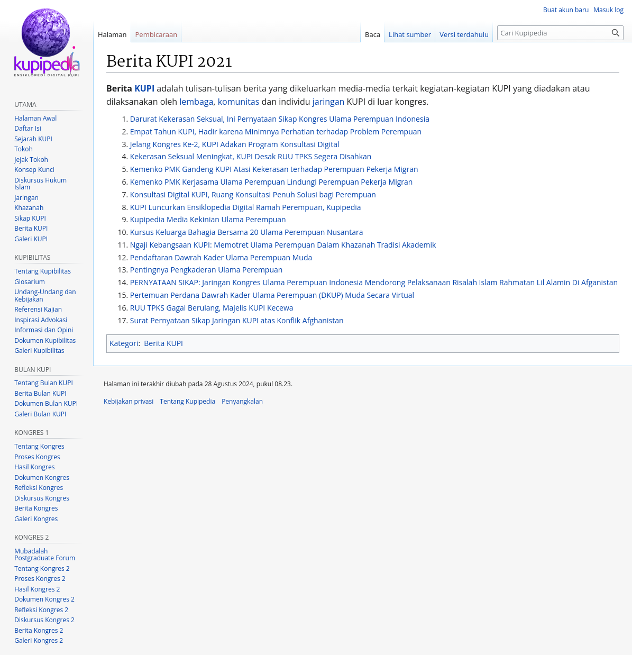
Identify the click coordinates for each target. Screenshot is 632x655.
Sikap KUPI (30, 218)
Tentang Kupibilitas (42, 271)
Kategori (123, 343)
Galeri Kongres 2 (38, 640)
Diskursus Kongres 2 (44, 619)
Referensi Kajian (38, 309)
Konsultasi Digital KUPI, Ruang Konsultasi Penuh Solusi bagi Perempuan (253, 194)
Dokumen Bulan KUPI (46, 403)
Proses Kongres (37, 456)
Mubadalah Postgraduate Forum (44, 555)
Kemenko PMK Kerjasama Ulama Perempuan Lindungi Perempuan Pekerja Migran (271, 182)
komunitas (239, 101)
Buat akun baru (566, 9)
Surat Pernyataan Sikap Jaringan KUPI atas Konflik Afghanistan (237, 320)
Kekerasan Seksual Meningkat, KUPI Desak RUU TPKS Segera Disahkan (251, 156)
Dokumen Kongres (41, 477)
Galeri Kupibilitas (39, 350)
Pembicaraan (156, 34)
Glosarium (29, 281)
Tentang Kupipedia (187, 401)
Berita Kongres (36, 508)
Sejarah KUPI (33, 138)
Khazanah (28, 207)
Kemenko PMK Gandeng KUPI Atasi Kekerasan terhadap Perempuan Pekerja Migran (274, 169)
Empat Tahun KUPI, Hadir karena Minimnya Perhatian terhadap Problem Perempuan (276, 131)
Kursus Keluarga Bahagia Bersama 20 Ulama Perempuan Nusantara (246, 232)
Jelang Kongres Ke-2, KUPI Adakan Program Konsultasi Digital (235, 144)
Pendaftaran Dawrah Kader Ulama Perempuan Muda (221, 257)
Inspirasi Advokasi (40, 319)
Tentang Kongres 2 (41, 568)
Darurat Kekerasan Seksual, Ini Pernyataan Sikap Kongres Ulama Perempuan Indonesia (279, 119)
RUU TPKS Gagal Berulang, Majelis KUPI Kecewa (212, 308)
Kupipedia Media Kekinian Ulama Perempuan (208, 219)
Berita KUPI (163, 343)
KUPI (144, 88)
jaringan (329, 101)
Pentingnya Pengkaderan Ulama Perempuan (206, 270)
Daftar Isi (27, 128)
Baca (372, 34)
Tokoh (23, 148)
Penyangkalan (242, 401)
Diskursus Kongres (41, 498)
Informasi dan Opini (43, 329)
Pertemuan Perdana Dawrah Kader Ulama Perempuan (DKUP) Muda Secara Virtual (272, 295)
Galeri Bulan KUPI (40, 414)
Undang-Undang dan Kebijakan (45, 295)
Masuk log (608, 9)
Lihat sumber (410, 34)
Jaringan (26, 197)
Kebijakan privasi (128, 401)
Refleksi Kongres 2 (41, 609)
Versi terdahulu (464, 34)
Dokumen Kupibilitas (45, 340)
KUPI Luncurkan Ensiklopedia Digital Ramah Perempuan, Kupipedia (245, 207)
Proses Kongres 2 (39, 578)
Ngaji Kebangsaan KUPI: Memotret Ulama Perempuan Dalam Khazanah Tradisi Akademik (283, 245)
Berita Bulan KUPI (40, 393)
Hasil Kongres (34, 466)
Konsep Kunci (34, 169)
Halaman (112, 34)
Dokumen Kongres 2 (44, 599)
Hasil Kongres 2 (37, 589)
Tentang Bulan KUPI (43, 382)
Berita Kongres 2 (38, 630)
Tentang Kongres (39, 446)
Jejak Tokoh (31, 159)
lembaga (196, 101)
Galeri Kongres (36, 518)
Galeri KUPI (31, 238)
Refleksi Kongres (38, 487)
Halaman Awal (35, 118)
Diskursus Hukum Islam (40, 184)
